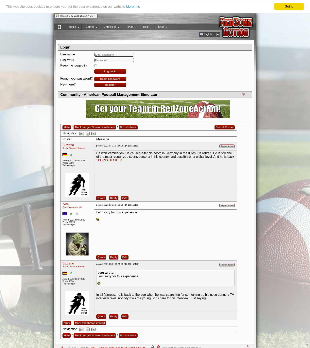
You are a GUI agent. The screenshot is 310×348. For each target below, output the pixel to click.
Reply (113, 198)
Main (67, 127)
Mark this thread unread (90, 322)
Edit (124, 198)
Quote (101, 198)
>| (93, 133)
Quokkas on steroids (72, 207)
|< (81, 133)
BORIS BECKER (110, 160)
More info (133, 7)
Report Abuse (227, 146)
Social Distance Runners (74, 148)
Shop (161, 27)
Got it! (288, 6)
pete (65, 204)
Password (67, 60)
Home (72, 27)
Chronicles (110, 27)
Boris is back (128, 127)
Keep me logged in (73, 65)
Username (67, 54)
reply (67, 322)
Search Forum (224, 127)
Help (145, 27)
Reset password (110, 78)
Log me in (110, 71)
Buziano (68, 145)
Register (110, 84)
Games (89, 27)
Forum (129, 27)
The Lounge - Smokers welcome (95, 127)
